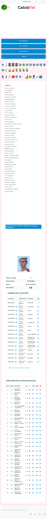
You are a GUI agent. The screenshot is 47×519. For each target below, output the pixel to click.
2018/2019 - (12, 342)
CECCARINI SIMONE (10, 99)
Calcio (26, 7)
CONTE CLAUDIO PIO (10, 106)
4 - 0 (26, 446)
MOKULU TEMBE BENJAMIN (12, 155)
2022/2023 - (13, 322)
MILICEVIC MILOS (9, 153)
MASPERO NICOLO (9, 144)
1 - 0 (26, 459)
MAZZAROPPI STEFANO (11, 146)
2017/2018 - (12, 346)
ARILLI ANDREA (8, 90)
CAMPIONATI (23, 41)
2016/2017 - (12, 350)
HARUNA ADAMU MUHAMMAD (12, 128)
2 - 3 (26, 398)
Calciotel (23, 510)
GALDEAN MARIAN (9, 122)
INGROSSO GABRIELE (10, 133)
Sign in (36, 1)
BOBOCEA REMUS (9, 95)
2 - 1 (27, 488)
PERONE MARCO (9, 166)
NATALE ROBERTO (9, 162)
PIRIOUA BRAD (8, 169)
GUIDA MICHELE (9, 126)
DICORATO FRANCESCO (11, 117)
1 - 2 (27, 393)
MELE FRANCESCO (9, 151)
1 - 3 (27, 430)
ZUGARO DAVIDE (9, 191)
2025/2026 (11, 302)
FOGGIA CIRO (8, 119)
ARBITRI (24, 56)
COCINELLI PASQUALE (10, 104)
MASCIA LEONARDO (10, 142)
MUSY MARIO (8, 160)
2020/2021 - (12, 334)
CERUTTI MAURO (9, 101)
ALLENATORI (23, 51)
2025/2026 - (13, 307)
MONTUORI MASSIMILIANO (11, 157)
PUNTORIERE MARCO (10, 171)
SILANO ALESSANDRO (10, 184)
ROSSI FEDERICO (9, 175)
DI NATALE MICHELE (10, 115)
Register (43, 1)
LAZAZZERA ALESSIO (10, 137)
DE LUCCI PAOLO (9, 113)
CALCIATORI (23, 46)
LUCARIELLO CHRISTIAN (11, 139)
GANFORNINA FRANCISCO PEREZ (13, 124)
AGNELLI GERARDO (9, 88)
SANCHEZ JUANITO (10, 180)
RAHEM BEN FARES (9, 173)
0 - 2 (26, 414)
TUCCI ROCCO (8, 187)
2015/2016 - (12, 358)
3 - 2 (26, 438)
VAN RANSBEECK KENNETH (12, 189)
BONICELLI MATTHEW (10, 97)
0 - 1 (26, 418)
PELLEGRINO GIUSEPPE (10, 164)
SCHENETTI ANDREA (10, 182)
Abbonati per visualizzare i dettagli (19, 368)
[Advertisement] (23, 23)
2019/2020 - (12, 338)
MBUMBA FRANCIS (9, 148)
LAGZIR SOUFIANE (9, 135)
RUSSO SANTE (8, 178)
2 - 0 (26, 422)
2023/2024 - (13, 318)
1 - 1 (27, 403)
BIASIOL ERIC (8, 92)
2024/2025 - (13, 314)
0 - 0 (26, 389)
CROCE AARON (8, 110)
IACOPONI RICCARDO (10, 130)
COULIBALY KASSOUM (10, 108)
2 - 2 (26, 463)
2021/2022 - (12, 326)
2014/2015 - (12, 362)
